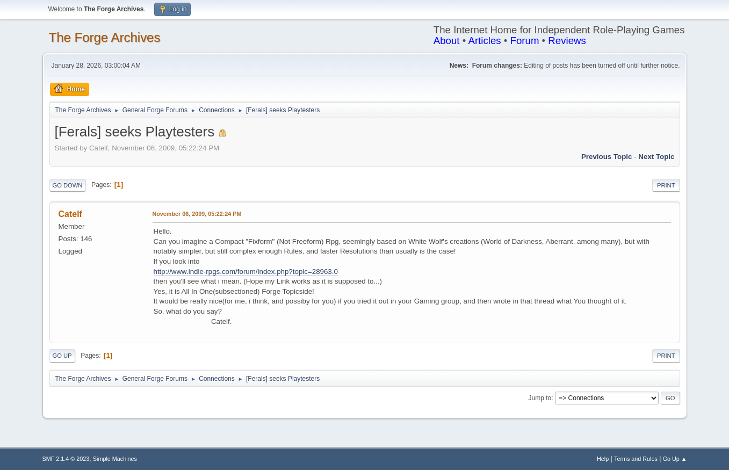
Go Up (62, 355)
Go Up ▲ (675, 458)
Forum (524, 40)
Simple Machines (115, 458)
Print (666, 185)
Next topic (656, 157)
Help (603, 458)
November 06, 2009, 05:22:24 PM (197, 214)
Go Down (68, 185)
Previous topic (606, 157)
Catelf (70, 214)
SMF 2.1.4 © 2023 (66, 458)
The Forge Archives (105, 37)
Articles (484, 40)
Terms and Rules (636, 458)
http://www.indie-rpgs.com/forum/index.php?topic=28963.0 (246, 271)
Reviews (567, 40)
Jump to (540, 398)
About (447, 40)
